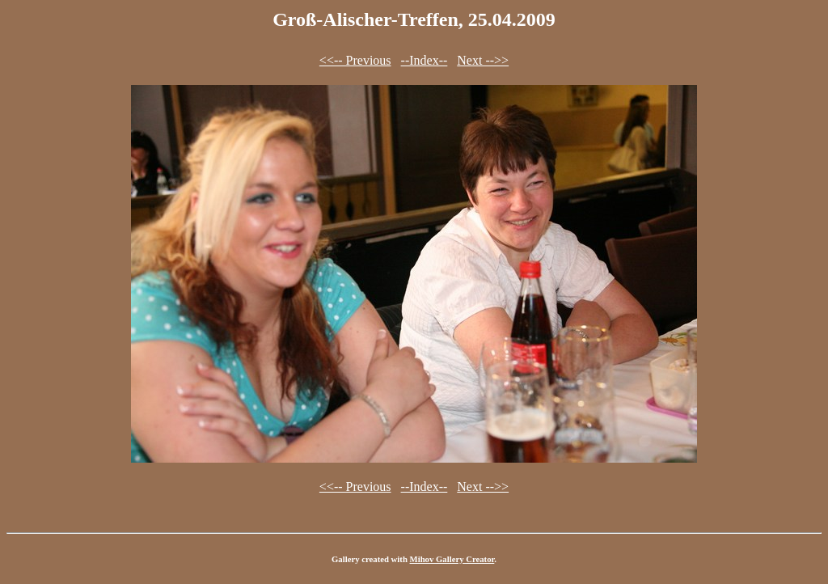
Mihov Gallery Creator (452, 559)
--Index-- (424, 60)
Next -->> (483, 60)
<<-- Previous (355, 60)
